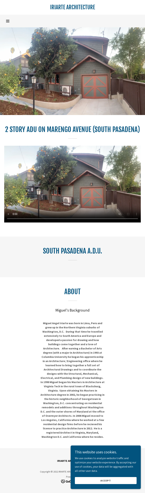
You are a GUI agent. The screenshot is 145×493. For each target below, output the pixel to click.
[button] (7, 21)
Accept (105, 480)
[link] (72, 8)
